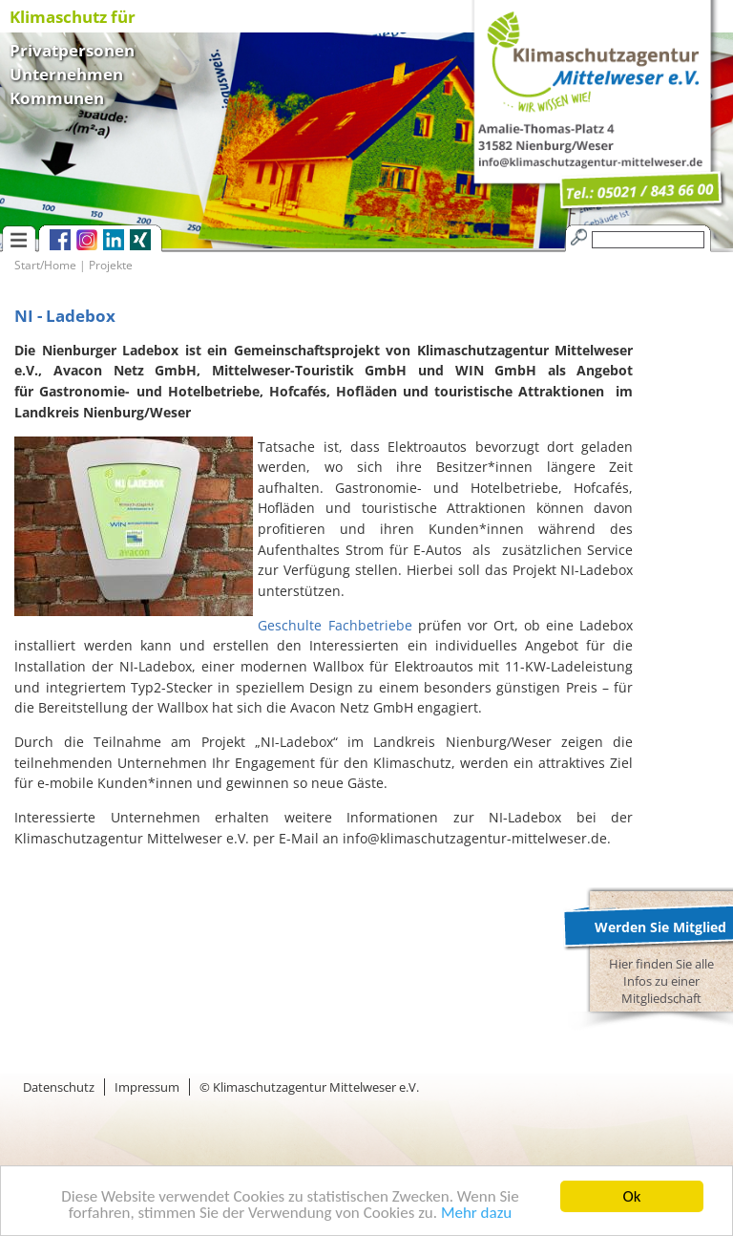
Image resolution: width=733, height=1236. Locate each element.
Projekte (111, 265)
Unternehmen (66, 72)
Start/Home (45, 265)
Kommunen (57, 96)
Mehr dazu (476, 1214)
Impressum (147, 1087)
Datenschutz (58, 1087)
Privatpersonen (72, 48)
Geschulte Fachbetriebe (334, 625)
